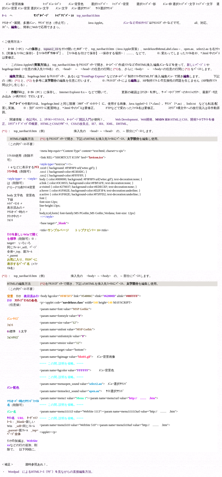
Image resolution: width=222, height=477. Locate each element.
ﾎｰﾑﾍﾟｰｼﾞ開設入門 (79, 119)
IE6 (101, 124)
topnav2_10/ (51, 49)
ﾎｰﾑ (4, 15)
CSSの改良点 (79, 124)
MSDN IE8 (162, 119)
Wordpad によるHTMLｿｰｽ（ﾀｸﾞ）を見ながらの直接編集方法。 (51, 471)
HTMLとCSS (178, 119)
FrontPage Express (93, 76)
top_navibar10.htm (88, 15)
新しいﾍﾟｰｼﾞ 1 (196, 65)
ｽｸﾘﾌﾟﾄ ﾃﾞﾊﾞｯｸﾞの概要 (23, 124)
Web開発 (146, 119)
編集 (14, 27)
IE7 (94, 124)
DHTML (121, 124)
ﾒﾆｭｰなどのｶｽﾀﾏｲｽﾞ (136, 23)
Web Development (126, 119)
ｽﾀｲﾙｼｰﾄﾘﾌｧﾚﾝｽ (54, 119)
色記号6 (31, 119)
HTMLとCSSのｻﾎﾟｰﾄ (54, 124)
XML (109, 124)
